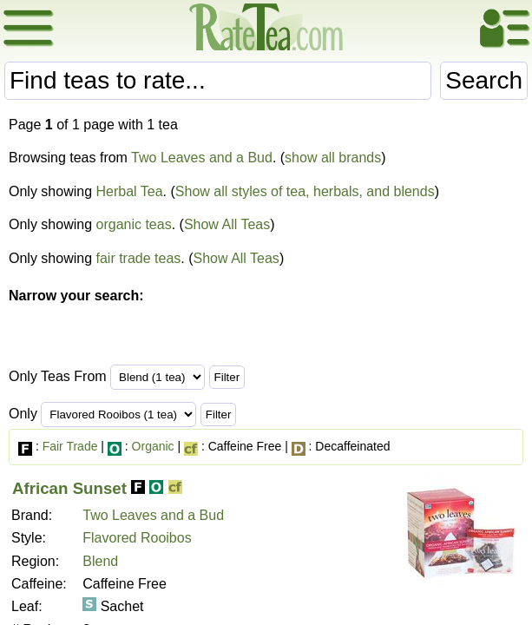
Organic (153, 446)
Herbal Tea (129, 191)
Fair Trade (70, 446)
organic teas (134, 224)
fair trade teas (138, 258)
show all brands (333, 157)
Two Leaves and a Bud (202, 157)
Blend (100, 561)
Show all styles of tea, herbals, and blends (305, 191)
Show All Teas (227, 224)
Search (483, 80)
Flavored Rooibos (136, 537)
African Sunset (69, 488)
